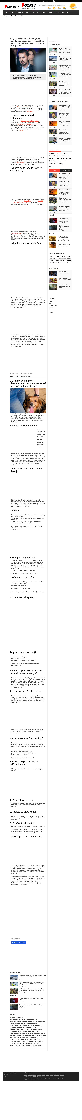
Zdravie (57, 12)
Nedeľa (62, 260)
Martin (24, 1031)
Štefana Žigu (23, 202)
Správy (7, 12)
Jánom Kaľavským (16, 233)
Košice (34, 1027)
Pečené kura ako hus (63, 243)
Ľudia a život (58, 158)
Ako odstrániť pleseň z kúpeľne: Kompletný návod (65, 286)
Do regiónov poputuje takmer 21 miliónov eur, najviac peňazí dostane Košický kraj (65, 67)
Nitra (37, 1031)
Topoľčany (40, 1041)
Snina (26, 1039)
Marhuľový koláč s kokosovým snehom (63, 237)
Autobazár (21, 12)
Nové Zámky (14, 1033)
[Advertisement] (42, 27)
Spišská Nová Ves (34, 1039)
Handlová (31, 1025)
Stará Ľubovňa (15, 1041)
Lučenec (13, 1031)
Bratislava (31, 1021)
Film (50, 155)
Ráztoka (51, 308)
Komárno (28, 1027)
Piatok (51, 260)
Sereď (22, 1039)
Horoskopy (39, 1075)
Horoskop (65, 12)
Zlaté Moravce (15, 1045)
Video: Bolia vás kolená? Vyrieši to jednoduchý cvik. (31, 999)
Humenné (13, 1027)
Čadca (43, 1021)
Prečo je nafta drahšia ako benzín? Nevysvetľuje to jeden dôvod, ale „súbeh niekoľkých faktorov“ (65, 124)
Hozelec (51, 312)
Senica (12, 1039)
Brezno (38, 1021)
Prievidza (31, 1035)
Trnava (24, 1043)
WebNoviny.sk (15, 373)
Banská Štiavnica (15, 1021)
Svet (70, 158)
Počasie (13, 12)
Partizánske (23, 1033)
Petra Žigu (27, 201)
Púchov (37, 1035)
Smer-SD (40, 201)
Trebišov (13, 1043)
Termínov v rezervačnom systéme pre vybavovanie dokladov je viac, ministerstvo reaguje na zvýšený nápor (32, 977)
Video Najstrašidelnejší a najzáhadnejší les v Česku (31, 1005)
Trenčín (19, 1043)
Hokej (59, 155)
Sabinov (40, 1037)
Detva (12, 1023)
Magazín (28, 12)
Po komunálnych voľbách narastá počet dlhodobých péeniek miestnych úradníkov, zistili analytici (65, 51)
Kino (64, 155)
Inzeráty (35, 12)
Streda (63, 256)
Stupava (23, 1041)
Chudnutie (50, 12)
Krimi (68, 155)
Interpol (21, 130)
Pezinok (30, 1033)
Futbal (55, 155)
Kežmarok (20, 1027)
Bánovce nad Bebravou (18, 1019)
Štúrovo (33, 1041)
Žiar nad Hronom (31, 1045)
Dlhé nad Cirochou (53, 305)
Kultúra (51, 158)
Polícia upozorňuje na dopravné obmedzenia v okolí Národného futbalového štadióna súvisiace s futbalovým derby (32, 983)
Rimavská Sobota (16, 1037)
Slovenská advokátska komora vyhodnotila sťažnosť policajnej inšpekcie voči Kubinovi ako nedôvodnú (65, 140)
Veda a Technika (62, 161)
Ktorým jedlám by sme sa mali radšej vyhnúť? (65, 279)
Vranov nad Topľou (33, 1043)
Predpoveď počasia (16, 1017)
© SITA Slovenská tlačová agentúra (40, 1078)
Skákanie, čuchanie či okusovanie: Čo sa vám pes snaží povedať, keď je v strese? (65, 107)
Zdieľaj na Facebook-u (18, 942)
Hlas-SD (16, 202)
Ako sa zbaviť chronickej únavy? (63, 272)
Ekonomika (67, 153)
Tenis (55, 161)
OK (53, 1)
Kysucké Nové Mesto (17, 1029)
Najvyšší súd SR (21, 162)
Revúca (43, 1035)
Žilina (40, 1045)
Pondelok (52, 256)
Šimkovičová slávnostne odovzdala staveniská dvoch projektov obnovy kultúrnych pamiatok (65, 132)
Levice (27, 1029)
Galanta (24, 1025)
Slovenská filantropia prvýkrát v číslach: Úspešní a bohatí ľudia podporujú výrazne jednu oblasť (65, 92)
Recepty (42, 12)
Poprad (42, 1033)
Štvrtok (69, 256)
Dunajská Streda (15, 1025)
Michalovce (31, 1031)
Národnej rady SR (26, 121)
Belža (50, 310)
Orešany (51, 301)
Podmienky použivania (59, 1075)
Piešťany (37, 1033)
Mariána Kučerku (22, 107)
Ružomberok (33, 1037)
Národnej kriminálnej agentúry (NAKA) (29, 124)
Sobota (57, 260)
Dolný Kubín (19, 1023)
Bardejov (25, 1021)
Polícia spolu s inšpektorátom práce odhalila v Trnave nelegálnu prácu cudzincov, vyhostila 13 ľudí (31, 990)
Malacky (19, 1031)
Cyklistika (59, 153)
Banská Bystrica (31, 1019)
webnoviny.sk (30, 1079)
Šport (50, 161)
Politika (65, 158)
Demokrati (29, 111)
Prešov (25, 1035)
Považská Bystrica (16, 1035)
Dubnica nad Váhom (30, 1023)
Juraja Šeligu (35, 121)
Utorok (58, 256)
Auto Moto (52, 153)
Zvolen (23, 1045)
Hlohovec (38, 1025)
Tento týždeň (66, 170)
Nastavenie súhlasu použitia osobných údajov (34, 1076)
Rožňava (25, 1037)
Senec (17, 1039)
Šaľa (28, 1041)
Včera (54, 170)
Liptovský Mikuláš (36, 1029)
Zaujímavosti (52, 163)
